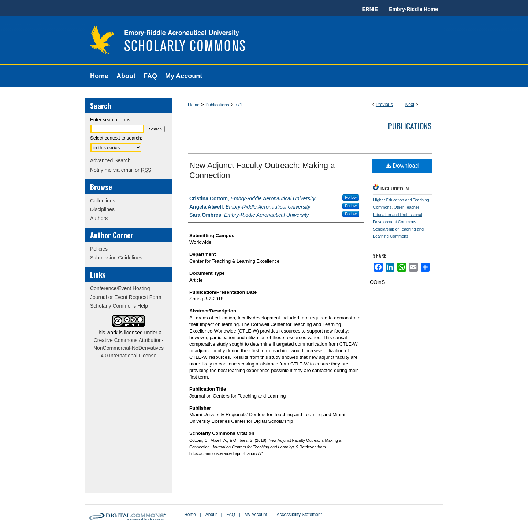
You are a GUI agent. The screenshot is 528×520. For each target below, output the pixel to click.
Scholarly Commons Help (119, 306)
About (211, 514)
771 (238, 104)
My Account (256, 514)
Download (402, 166)
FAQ (230, 514)
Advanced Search (110, 160)
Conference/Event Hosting (120, 288)
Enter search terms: (110, 119)
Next (409, 104)
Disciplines (102, 209)
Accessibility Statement (299, 514)
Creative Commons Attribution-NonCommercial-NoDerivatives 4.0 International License (128, 347)
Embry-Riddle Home (413, 9)
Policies (99, 249)
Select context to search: (116, 138)
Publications (217, 104)
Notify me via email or (120, 170)
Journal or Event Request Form (125, 297)
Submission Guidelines (116, 258)
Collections (102, 201)
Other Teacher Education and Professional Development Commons (397, 214)
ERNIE (370, 9)
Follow (351, 197)
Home (194, 104)
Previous (384, 104)
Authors (99, 218)
